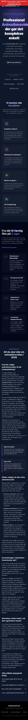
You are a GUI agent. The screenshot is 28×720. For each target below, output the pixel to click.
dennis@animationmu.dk (14, 4)
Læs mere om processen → (10, 247)
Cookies (25, 712)
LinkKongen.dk (6, 661)
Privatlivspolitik (4, 712)
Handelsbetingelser (15, 712)
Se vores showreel (14, 62)
